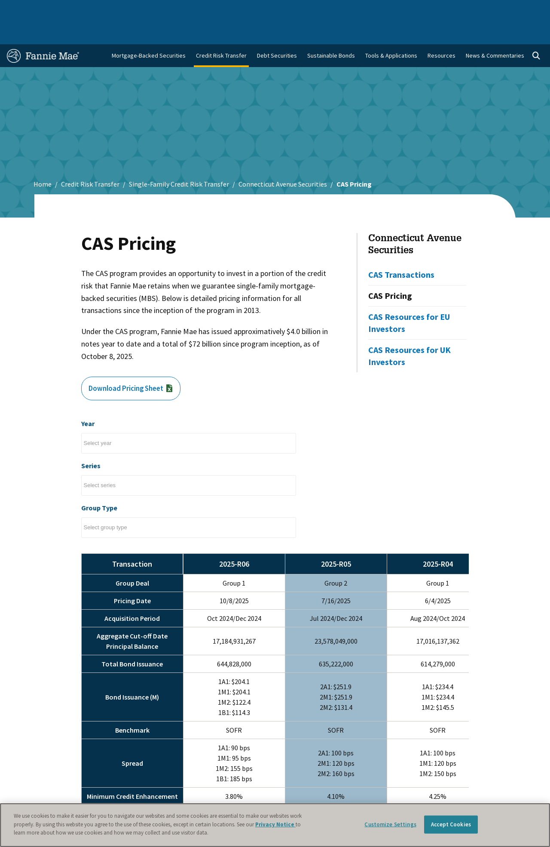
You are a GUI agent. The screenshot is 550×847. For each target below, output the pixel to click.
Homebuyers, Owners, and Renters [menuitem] (264, 9)
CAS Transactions (401, 249)
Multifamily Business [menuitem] (132, 9)
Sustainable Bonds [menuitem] (331, 30)
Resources (441, 30)
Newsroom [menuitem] (455, 9)
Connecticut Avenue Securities (282, 159)
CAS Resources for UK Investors (409, 330)
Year (88, 398)
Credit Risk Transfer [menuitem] (221, 30)
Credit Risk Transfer (90, 159)
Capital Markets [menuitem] (188, 9)
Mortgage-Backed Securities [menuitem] (149, 30)
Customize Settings (390, 824)
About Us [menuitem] (364, 9)
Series (91, 440)
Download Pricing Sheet (134, 364)
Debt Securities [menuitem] (277, 30)
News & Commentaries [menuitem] (495, 30)
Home (43, 159)
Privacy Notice (275, 824)
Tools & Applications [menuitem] (391, 30)
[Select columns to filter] (103, 418)
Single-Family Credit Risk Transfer (179, 159)
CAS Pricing (390, 270)
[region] (275, 825)
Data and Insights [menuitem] (409, 9)
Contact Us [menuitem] (524, 9)
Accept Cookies (451, 824)
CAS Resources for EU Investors (409, 297)
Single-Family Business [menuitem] (66, 9)
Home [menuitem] (19, 9)
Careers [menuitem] (489, 9)
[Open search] (536, 31)
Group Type (99, 483)
